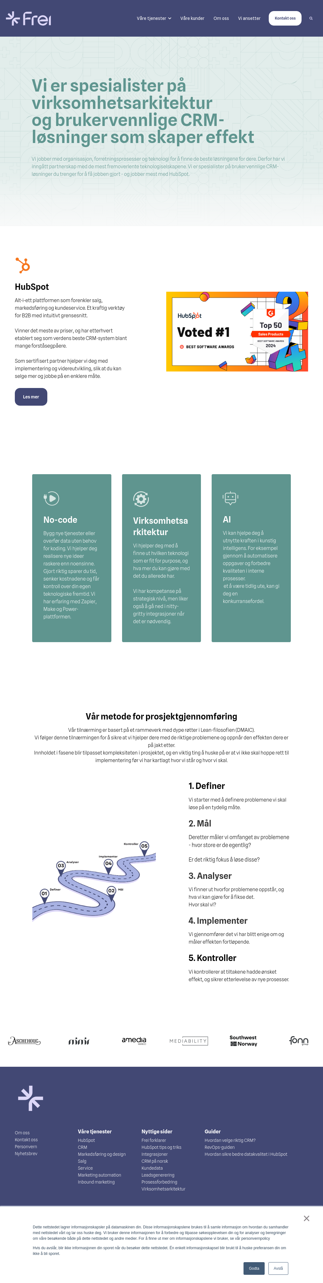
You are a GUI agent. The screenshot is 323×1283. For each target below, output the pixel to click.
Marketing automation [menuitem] (99, 1175)
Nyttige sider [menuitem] (157, 1132)
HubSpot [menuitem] (86, 1140)
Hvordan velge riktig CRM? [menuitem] (230, 1140)
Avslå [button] (278, 1268)
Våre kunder (192, 18)
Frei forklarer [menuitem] (154, 1140)
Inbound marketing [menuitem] (96, 1182)
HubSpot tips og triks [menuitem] (161, 1147)
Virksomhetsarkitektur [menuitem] (163, 1188)
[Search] (311, 18)
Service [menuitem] (85, 1168)
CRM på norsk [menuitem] (155, 1161)
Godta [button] (254, 1268)
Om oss (221, 18)
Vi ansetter (249, 18)
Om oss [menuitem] (22, 1132)
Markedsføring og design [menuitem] (102, 1154)
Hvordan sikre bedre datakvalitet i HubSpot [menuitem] (246, 1154)
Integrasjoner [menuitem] (155, 1154)
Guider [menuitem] (213, 1132)
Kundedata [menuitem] (152, 1168)
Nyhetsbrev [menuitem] (26, 1153)
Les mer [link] (31, 396)
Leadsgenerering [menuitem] (158, 1175)
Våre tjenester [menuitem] (95, 1132)
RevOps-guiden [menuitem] (220, 1147)
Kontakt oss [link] (285, 18)
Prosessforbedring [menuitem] (159, 1182)
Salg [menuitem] (82, 1161)
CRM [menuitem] (82, 1147)
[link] (28, 18)
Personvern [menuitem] (26, 1146)
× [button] (306, 1218)
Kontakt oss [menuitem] (26, 1139)
